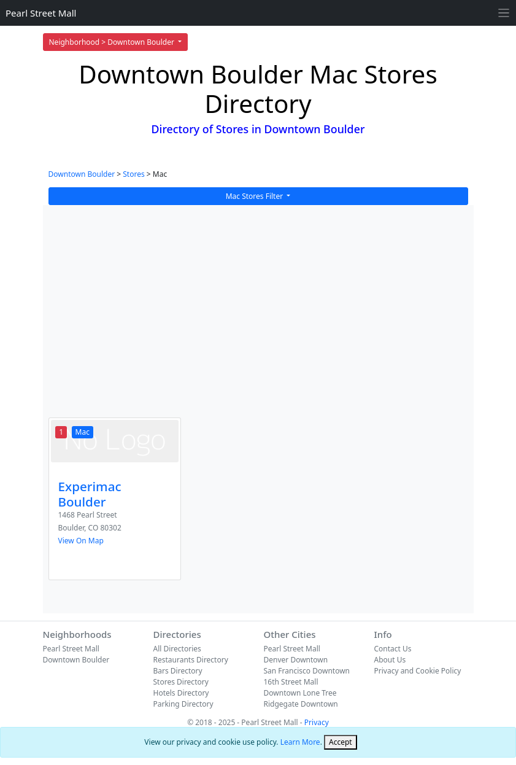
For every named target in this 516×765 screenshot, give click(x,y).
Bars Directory (177, 671)
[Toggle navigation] (504, 13)
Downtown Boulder (81, 174)
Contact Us (393, 648)
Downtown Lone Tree (300, 693)
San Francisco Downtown (307, 671)
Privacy (316, 722)
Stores (133, 174)
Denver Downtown (296, 659)
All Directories (177, 648)
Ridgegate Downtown (301, 704)
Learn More (300, 742)
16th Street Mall (291, 682)
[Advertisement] (258, 319)
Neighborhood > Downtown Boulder (113, 42)
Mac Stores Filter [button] (255, 196)
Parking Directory (183, 704)
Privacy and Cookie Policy (417, 671)
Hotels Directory (181, 693)
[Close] (340, 742)
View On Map (81, 540)
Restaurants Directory (190, 659)
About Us (390, 659)
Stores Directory (181, 682)
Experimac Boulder (89, 494)
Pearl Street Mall (41, 13)
